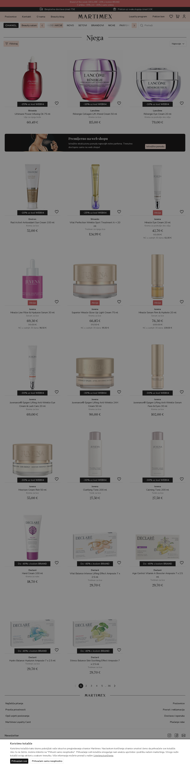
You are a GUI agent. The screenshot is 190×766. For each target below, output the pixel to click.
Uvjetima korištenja (103, 755)
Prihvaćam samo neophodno (47, 761)
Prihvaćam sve (19, 761)
